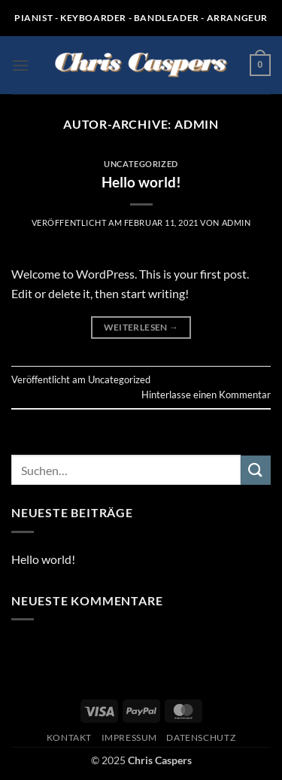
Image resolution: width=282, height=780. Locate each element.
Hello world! (141, 181)
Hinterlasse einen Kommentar (206, 394)
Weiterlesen (141, 327)
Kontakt (69, 737)
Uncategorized (140, 164)
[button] (20, 65)
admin (196, 124)
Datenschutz (200, 737)
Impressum (130, 737)
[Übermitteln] (256, 470)
